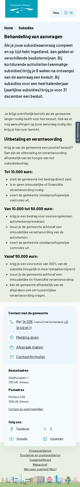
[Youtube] (18, 439)
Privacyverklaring (40, 450)
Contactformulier (30, 356)
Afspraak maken (29, 347)
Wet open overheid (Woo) (40, 469)
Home (8, 27)
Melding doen (27, 337)
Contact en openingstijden (26, 409)
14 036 (27, 321)
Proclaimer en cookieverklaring (40, 455)
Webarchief (40, 464)
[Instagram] (52, 439)
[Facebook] (19, 429)
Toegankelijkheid (40, 460)
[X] (47, 429)
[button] (78, 124)
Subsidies (26, 27)
